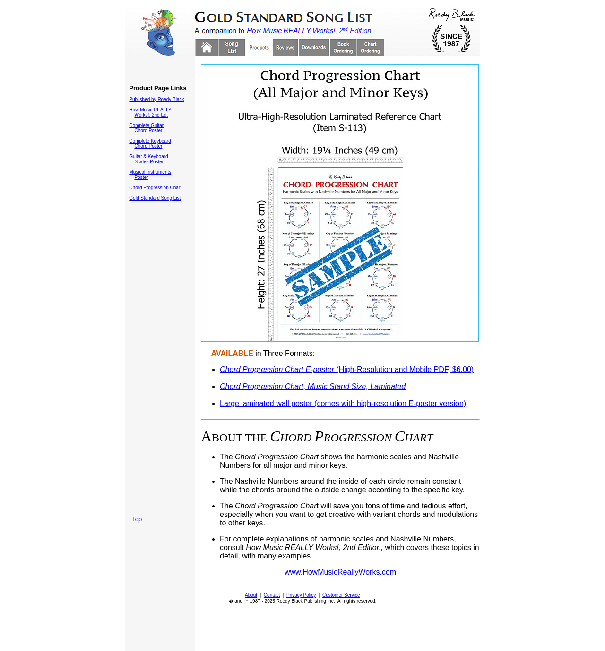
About (251, 595)
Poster (141, 177)
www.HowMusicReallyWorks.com (340, 572)
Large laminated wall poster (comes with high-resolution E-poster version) (343, 403)
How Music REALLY (150, 109)
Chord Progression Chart (155, 187)
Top (137, 519)
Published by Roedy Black (156, 99)
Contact (272, 595)
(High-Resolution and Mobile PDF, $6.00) (347, 369)
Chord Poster (148, 130)
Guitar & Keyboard (148, 156)
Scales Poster (149, 161)
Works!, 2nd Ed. (151, 115)
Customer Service (341, 595)
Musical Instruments (150, 172)
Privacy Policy (301, 595)
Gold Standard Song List (155, 198)
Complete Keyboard (150, 141)
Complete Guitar (146, 125)
